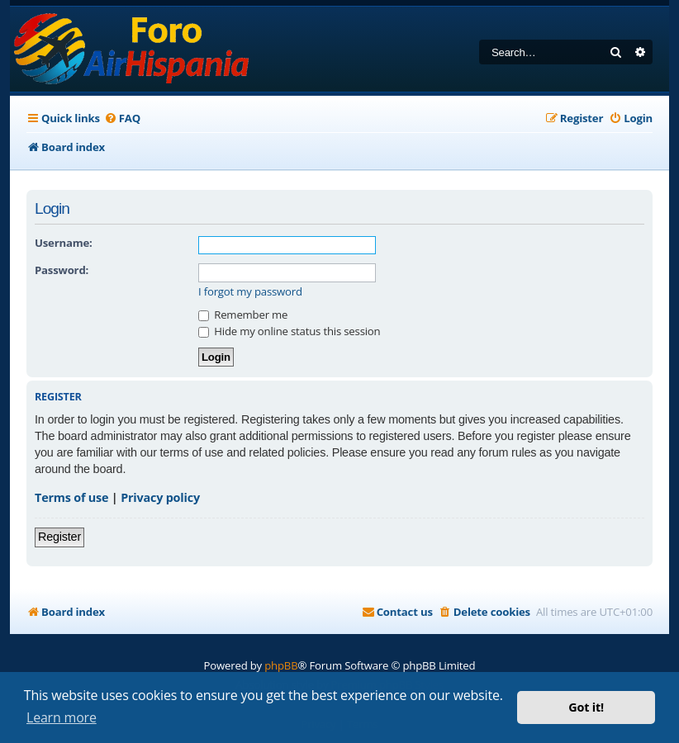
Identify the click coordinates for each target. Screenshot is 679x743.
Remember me (242, 314)
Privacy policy (160, 497)
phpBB (280, 665)
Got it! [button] (586, 707)
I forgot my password (250, 292)
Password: (61, 270)
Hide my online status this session (289, 331)
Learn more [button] (61, 717)
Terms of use (71, 497)
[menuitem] (122, 118)
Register (59, 536)
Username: (64, 242)
